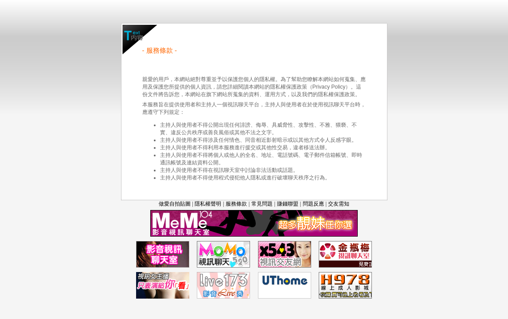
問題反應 (313, 204)
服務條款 (236, 204)
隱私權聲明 (208, 204)
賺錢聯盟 (287, 204)
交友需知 (338, 204)
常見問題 (262, 204)
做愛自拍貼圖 (175, 204)
